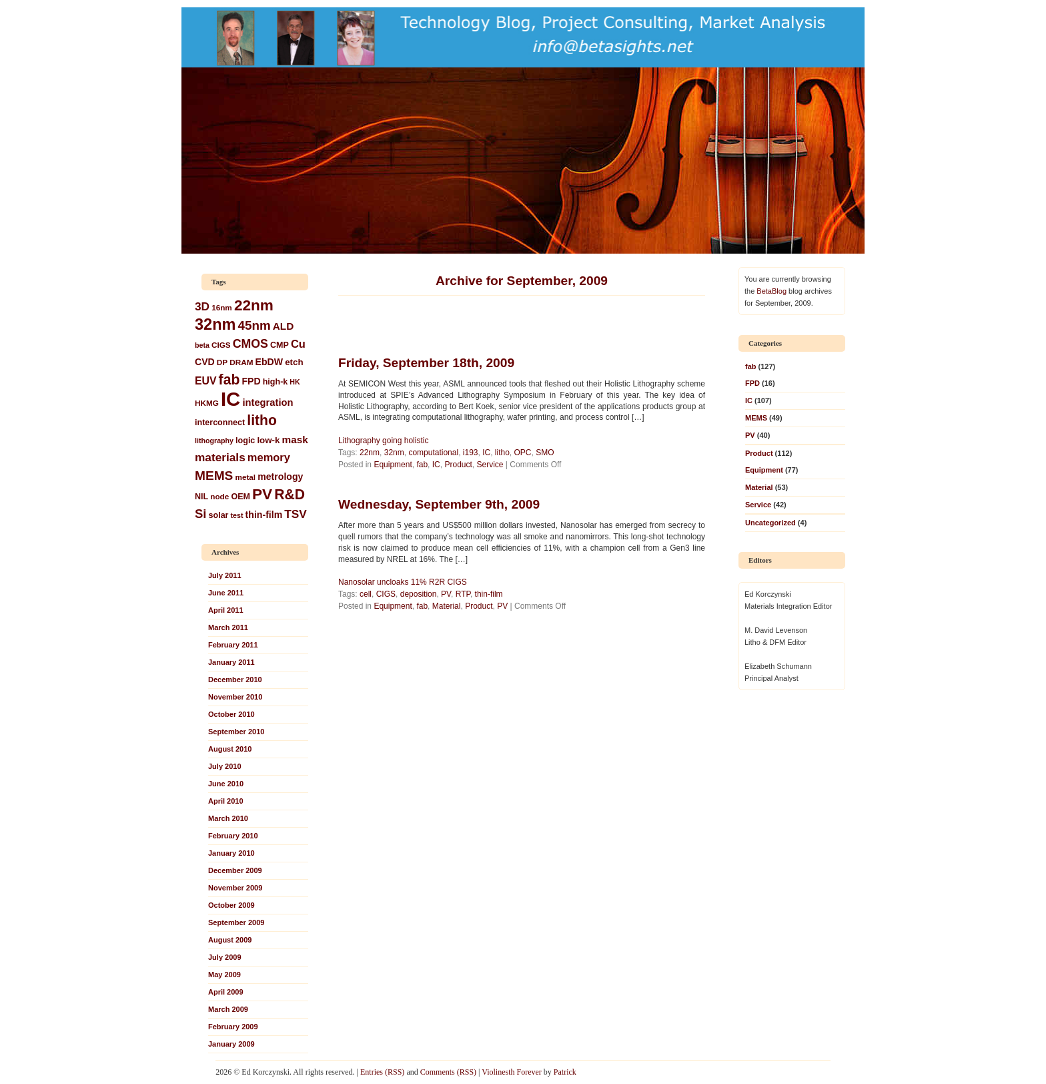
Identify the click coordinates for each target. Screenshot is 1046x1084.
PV (446, 594)
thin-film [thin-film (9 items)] (264, 514)
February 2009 (233, 1027)
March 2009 (228, 1009)
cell (366, 594)
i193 (470, 452)
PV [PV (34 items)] (262, 494)
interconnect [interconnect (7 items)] (220, 422)
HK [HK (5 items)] (295, 382)
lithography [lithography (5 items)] (214, 441)
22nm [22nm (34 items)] (254, 305)
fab (422, 464)
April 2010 (225, 801)
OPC (523, 452)
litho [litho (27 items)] (262, 420)
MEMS (756, 418)
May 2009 (224, 975)
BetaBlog (771, 291)
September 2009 (236, 922)
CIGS (386, 594)
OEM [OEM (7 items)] (240, 496)
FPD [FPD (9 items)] (250, 381)
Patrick (565, 1072)
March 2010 (228, 818)
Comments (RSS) (448, 1072)
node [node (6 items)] (219, 496)
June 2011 (225, 593)
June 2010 (225, 784)
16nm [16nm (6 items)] (221, 307)
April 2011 (225, 610)
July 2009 (224, 957)
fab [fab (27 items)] (229, 379)
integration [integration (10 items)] (267, 402)
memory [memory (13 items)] (268, 457)
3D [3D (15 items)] (202, 306)
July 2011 (224, 575)
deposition (418, 594)
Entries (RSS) (382, 1072)
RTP (463, 594)
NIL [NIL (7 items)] (201, 496)
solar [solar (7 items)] (219, 515)
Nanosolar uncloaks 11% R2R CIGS (402, 582)
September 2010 (236, 732)
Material (446, 606)
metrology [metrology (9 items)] (280, 476)
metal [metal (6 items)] (245, 477)
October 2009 (231, 905)
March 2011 (228, 627)
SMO (545, 452)
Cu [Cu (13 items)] (298, 344)
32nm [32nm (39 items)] (215, 324)
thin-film (489, 594)
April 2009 (225, 992)
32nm (394, 452)
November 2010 (235, 697)
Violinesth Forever (512, 1072)
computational (433, 452)
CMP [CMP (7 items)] (279, 345)
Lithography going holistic (383, 440)
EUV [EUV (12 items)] (206, 380)
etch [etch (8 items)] (294, 362)
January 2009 (231, 1044)
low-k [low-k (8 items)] (268, 440)
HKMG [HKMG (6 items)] (207, 402)
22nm (370, 452)
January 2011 (231, 662)
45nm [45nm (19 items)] (254, 325)
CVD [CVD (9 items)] (205, 361)
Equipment (393, 464)
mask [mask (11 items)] (295, 439)
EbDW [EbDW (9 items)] (269, 361)
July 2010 (224, 766)
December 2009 (235, 870)
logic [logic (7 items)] (245, 440)
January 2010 (231, 853)
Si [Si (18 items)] (200, 514)
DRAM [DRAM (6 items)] (241, 362)
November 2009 (235, 888)
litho (502, 452)
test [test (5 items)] (237, 515)
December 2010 (235, 679)
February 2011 (233, 645)
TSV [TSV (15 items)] (295, 514)
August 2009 (229, 940)
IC (486, 452)
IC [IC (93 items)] (230, 399)
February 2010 (233, 836)
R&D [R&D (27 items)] (289, 494)
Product (458, 464)
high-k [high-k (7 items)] (275, 381)
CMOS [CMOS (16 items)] (250, 343)
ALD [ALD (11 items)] (283, 326)
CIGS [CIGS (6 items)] (221, 344)
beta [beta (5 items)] (202, 345)
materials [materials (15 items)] (220, 457)
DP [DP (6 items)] (222, 362)
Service (489, 464)
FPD (752, 383)
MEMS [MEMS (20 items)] (214, 476)
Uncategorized (770, 523)
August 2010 (229, 749)
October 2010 (231, 714)
